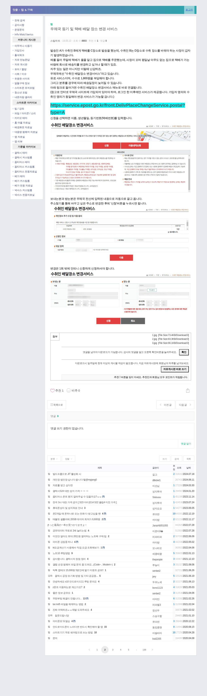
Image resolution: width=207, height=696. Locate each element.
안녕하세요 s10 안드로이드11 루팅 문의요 (75, 581)
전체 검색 (19, 20)
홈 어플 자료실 (21, 122)
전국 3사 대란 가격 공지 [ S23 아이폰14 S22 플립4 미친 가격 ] (85, 502)
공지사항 (18, 25)
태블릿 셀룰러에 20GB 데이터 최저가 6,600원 (76, 519)
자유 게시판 (20, 64)
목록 (189, 459)
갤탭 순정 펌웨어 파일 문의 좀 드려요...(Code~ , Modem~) (83, 564)
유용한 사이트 (21, 78)
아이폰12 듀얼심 (61, 621)
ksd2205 (156, 638)
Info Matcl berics (23, 34)
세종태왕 (157, 553)
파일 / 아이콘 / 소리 (24, 113)
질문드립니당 (62, 615)
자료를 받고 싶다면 (63, 485)
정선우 (155, 610)
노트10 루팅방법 (61, 553)
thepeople (157, 559)
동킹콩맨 (157, 627)
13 (84, 598)
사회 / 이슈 (19, 74)
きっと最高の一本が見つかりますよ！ (67, 525)
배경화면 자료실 (22, 127)
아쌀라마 (157, 633)
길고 (154, 474)
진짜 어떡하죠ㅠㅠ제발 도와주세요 (71, 609)
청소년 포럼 (20, 92)
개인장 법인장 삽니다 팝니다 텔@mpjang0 (75, 479)
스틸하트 (55, 40)
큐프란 (155, 514)
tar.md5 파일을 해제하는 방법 (68, 604)
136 (144, 649)
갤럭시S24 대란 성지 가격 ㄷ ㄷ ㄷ (71, 491)
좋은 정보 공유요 (61, 592)
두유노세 (157, 582)
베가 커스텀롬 (21, 181)
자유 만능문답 (21, 59)
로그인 (189, 9)
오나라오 (157, 548)
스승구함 (157, 616)
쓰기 (165, 459)
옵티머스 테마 (21, 162)
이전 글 (165, 405)
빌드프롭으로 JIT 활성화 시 (67, 474)
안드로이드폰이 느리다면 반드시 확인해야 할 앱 (78, 626)
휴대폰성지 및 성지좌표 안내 (68, 508)
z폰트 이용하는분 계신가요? (67, 587)
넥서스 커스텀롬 (22, 190)
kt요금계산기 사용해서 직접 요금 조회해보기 (76, 547)
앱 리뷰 (17, 141)
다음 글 (185, 405)
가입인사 (18, 50)
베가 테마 (19, 176)
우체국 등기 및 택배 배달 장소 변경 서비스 (83, 29)
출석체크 (18, 55)
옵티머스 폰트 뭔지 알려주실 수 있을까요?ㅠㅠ (77, 496)
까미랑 (155, 520)
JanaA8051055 (160, 525)
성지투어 (157, 491)
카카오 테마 (20, 118)
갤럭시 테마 (20, 152)
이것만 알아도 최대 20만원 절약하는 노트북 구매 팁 (80, 536)
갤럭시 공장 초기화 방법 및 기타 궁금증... (76, 576)
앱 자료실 (19, 136)
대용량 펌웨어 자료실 (25, 132)
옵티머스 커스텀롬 (24, 166)
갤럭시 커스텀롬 (22, 157)
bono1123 (157, 587)
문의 (55, 638)
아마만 (155, 599)
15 (105, 626)
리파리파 (157, 536)
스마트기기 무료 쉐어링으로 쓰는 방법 (73, 632)
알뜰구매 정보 (21, 83)
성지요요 (157, 508)
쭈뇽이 (155, 565)
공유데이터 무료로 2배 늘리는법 (70, 530)
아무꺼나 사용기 (22, 46)
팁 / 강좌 (18, 108)
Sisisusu (156, 497)
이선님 (155, 486)
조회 (179, 468)
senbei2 (156, 570)
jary (154, 576)
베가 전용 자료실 (23, 185)
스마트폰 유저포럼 (24, 88)
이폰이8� (157, 531)
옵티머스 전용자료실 (25, 171)
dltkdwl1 (156, 480)
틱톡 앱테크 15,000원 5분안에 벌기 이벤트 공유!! (78, 570)
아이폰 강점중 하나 (63, 542)
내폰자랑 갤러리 (22, 97)
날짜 (188, 468)
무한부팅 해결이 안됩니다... (67, 598)
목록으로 (57, 405)
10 (95, 632)
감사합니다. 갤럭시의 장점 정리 (69, 559)
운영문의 (18, 29)
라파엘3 (156, 604)
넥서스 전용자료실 (24, 194)
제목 (100, 468)
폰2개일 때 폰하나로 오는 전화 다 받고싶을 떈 (77, 513)
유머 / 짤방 (19, 69)
